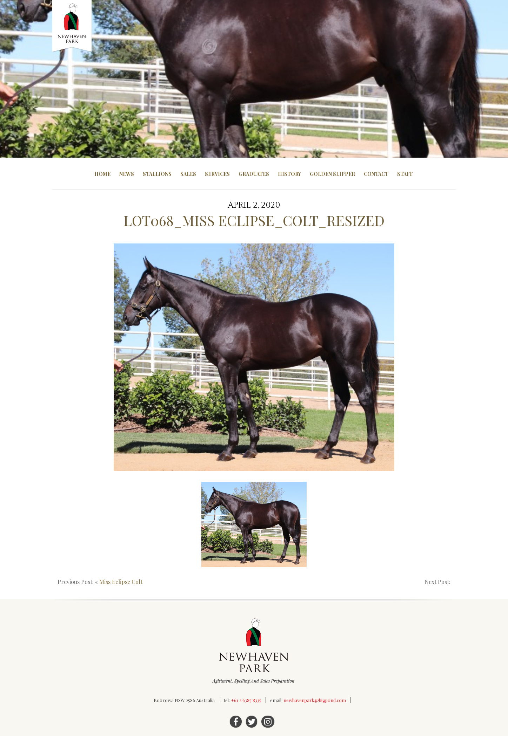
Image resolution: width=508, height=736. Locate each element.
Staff (405, 174)
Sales (188, 174)
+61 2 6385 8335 (246, 700)
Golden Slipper (332, 174)
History (289, 174)
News (126, 174)
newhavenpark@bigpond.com (314, 700)
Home (102, 174)
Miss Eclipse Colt (120, 581)
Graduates (254, 174)
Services (217, 174)
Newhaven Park (72, 26)
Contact (376, 174)
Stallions (157, 174)
